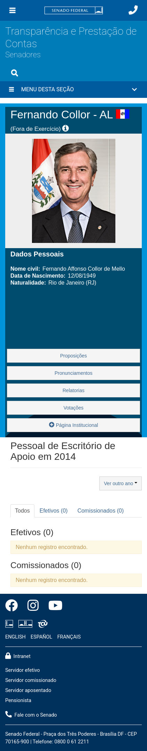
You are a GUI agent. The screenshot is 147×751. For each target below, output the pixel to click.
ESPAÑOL (41, 637)
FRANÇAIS (69, 637)
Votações (74, 408)
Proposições (73, 355)
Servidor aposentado (28, 690)
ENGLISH (15, 637)
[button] (73, 89)
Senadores (23, 54)
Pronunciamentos (73, 373)
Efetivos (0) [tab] (54, 511)
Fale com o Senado (31, 714)
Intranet (18, 655)
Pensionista (18, 700)
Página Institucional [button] (73, 424)
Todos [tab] (22, 511)
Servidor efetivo (22, 670)
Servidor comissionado (30, 680)
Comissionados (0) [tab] (100, 511)
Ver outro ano (120, 483)
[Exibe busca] (14, 73)
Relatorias (73, 390)
